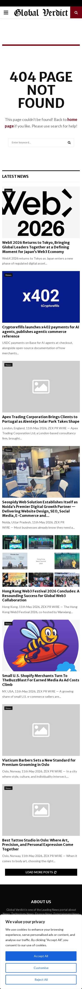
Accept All (41, 956)
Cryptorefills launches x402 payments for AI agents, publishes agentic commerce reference (40, 331)
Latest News (15, 176)
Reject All (41, 979)
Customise (41, 968)
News (8, 190)
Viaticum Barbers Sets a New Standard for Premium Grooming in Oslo (39, 762)
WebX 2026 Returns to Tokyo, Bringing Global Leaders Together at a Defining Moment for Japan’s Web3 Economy (36, 247)
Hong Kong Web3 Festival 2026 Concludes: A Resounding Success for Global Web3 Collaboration (40, 595)
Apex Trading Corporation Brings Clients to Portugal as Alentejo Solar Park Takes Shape (40, 419)
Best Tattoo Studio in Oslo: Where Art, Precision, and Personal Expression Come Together (37, 845)
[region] (41, 951)
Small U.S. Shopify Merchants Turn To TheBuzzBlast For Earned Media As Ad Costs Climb (40, 680)
